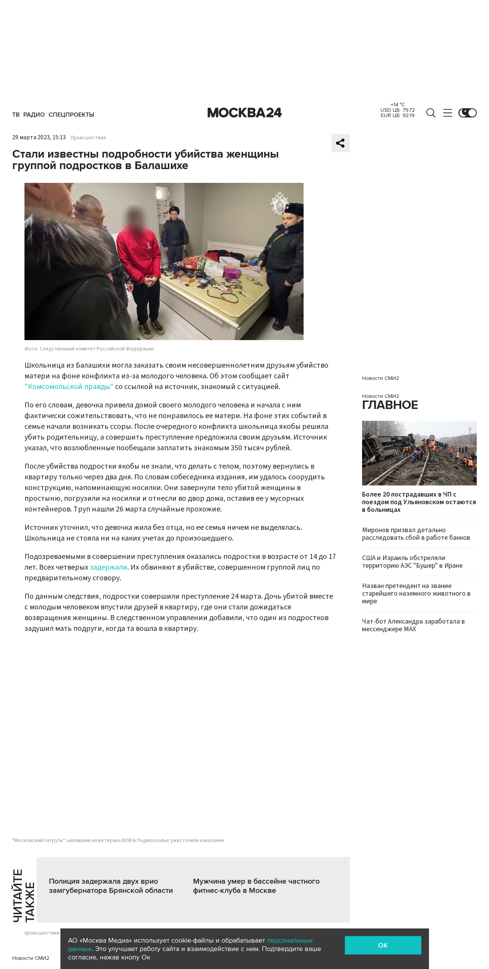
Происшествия (88, 138)
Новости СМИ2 (30, 958)
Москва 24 (244, 113)
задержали (108, 567)
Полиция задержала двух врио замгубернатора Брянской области (111, 886)
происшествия (41, 933)
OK (383, 945)
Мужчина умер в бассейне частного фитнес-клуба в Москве (256, 886)
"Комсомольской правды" (69, 386)
